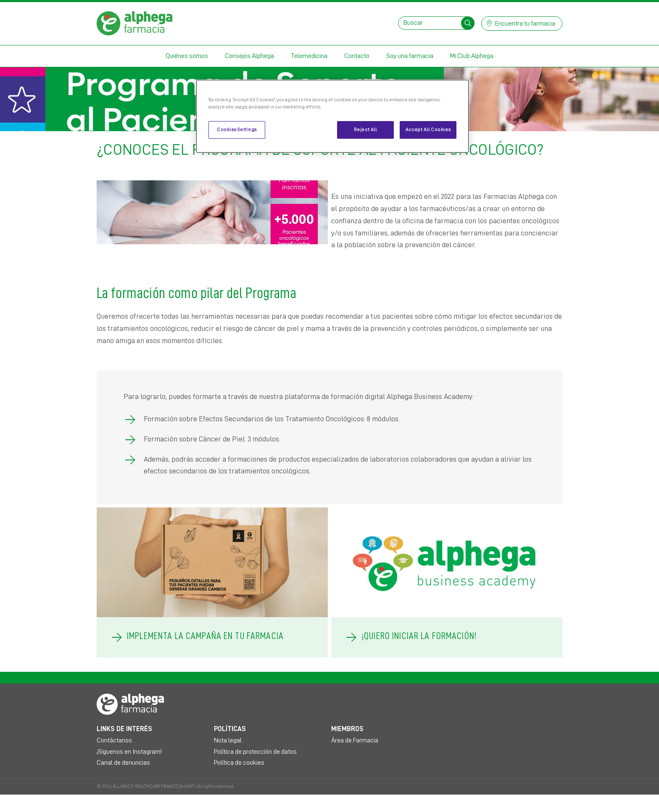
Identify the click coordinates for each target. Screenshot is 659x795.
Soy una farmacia (409, 56)
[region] (332, 116)
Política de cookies (239, 762)
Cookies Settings (237, 129)
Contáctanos (114, 740)
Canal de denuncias (123, 762)
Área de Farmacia (354, 740)
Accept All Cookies (428, 129)
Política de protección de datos (255, 751)
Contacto (356, 56)
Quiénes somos (187, 56)
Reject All (365, 129)
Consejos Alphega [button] (249, 56)
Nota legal (228, 740)
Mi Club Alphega (471, 56)
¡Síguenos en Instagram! (129, 751)
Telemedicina (309, 56)
